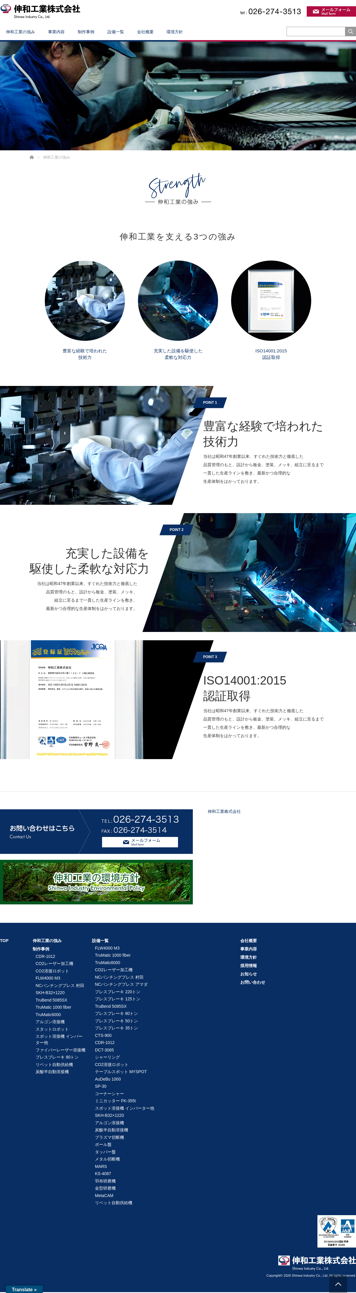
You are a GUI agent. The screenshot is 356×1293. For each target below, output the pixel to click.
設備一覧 (115, 31)
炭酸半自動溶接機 (52, 1072)
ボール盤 (103, 1145)
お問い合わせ (252, 983)
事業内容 (56, 31)
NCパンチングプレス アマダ (121, 985)
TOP (4, 941)
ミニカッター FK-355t (115, 1101)
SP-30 (101, 1087)
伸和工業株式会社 (224, 812)
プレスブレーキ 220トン (117, 992)
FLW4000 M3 (48, 979)
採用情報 (248, 966)
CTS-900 (103, 1036)
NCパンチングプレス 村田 (60, 986)
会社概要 (145, 31)
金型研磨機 (105, 1189)
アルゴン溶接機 (50, 1022)
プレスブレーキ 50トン (116, 1021)
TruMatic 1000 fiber (53, 1008)
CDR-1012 (45, 957)
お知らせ (248, 974)
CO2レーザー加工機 (54, 964)
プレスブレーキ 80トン (57, 1058)
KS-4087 (103, 1174)
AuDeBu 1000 (108, 1080)
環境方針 (174, 31)
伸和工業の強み (20, 31)
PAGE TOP (338, 1284)
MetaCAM (104, 1196)
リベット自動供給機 (54, 1065)
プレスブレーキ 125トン (117, 999)
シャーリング (107, 1058)
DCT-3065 (104, 1050)
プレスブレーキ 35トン (116, 1028)
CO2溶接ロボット (52, 971)
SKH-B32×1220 (50, 993)
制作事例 (86, 31)
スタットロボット (52, 1030)
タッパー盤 (105, 1152)
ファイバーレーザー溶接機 (60, 1050)
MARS (101, 1167)
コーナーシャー (109, 1094)
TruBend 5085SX (51, 1001)
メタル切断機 (107, 1160)
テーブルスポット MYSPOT (121, 1072)
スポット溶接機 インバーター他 (59, 1040)
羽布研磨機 (105, 1182)
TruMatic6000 (48, 1015)
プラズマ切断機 (109, 1138)
